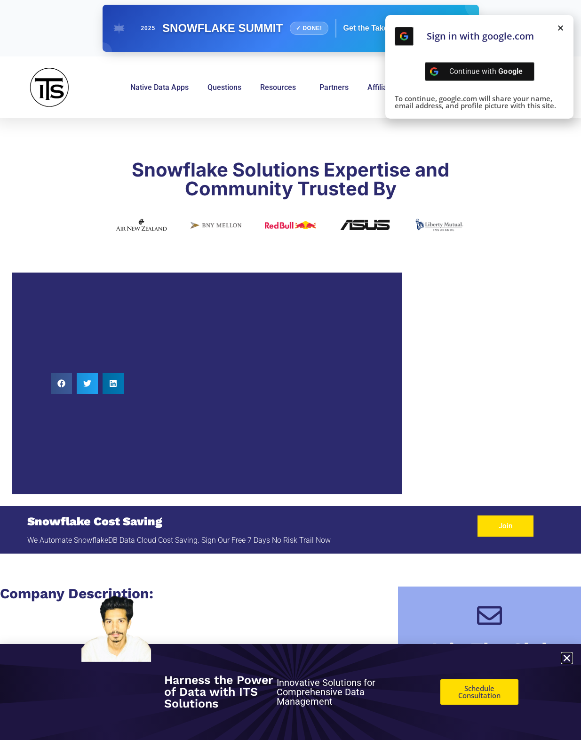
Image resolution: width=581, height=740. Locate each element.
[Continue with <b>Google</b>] (404, 36)
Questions (224, 87)
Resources (280, 87)
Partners (334, 87)
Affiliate (380, 87)
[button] (61, 383)
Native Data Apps (159, 87)
